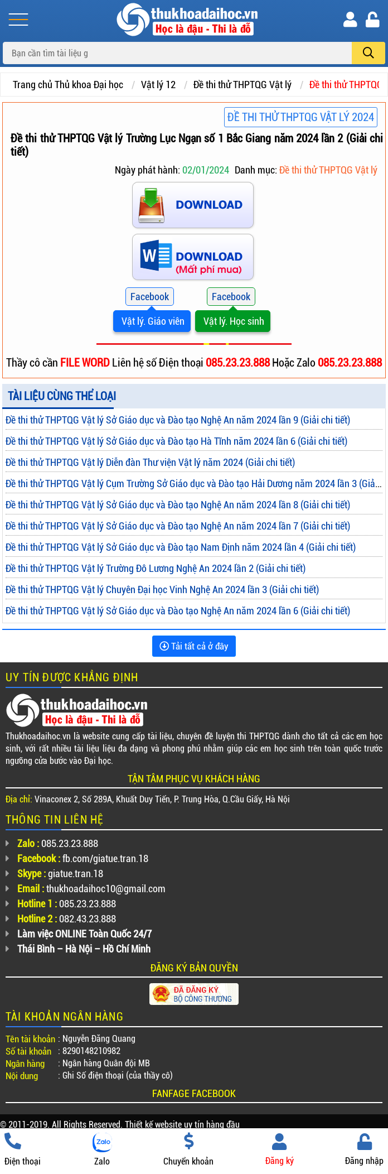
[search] (368, 53)
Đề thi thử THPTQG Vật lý (242, 84)
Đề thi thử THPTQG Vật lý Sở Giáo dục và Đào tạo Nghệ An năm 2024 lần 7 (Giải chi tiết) (178, 526)
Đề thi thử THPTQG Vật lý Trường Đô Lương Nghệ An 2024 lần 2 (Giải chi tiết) (155, 568)
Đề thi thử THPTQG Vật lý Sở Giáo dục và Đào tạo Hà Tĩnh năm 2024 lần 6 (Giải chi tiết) (176, 441)
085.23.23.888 (239, 362)
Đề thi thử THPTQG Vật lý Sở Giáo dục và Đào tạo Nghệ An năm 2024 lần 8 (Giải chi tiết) (178, 505)
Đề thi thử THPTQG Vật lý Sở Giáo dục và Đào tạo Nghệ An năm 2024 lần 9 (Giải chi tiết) (178, 420)
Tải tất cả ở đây (194, 646)
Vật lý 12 (158, 84)
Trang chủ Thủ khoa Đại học (68, 84)
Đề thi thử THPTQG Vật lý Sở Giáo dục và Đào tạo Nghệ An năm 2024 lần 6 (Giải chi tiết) (178, 611)
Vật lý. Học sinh (232, 321)
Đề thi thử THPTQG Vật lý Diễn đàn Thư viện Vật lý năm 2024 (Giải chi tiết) (150, 462)
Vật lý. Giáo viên (152, 321)
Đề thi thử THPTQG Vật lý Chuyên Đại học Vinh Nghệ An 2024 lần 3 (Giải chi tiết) (162, 589)
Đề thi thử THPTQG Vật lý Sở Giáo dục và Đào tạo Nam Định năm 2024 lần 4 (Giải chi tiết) (181, 547)
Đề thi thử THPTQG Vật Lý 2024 (300, 117)
